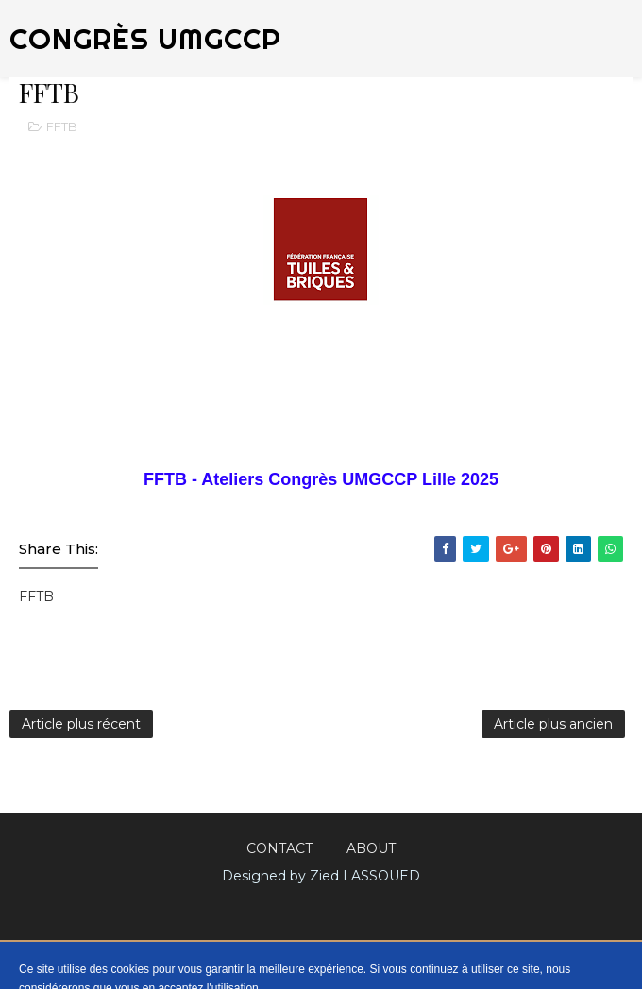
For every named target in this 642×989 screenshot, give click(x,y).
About (371, 848)
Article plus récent (81, 723)
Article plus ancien (553, 723)
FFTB (61, 126)
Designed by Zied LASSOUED (321, 875)
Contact (279, 848)
